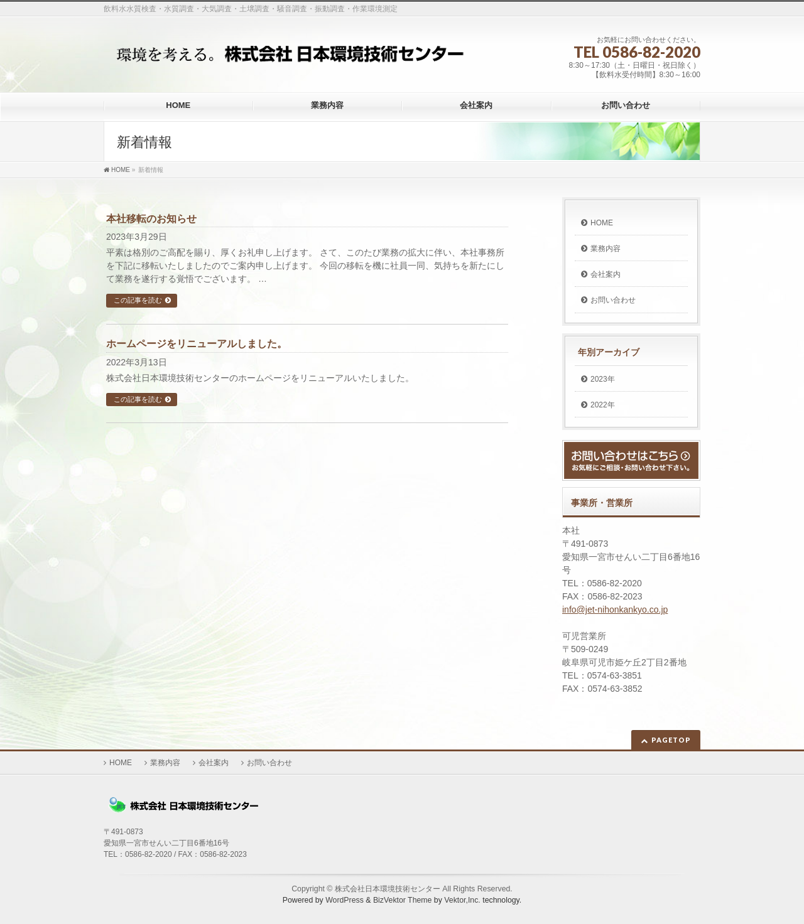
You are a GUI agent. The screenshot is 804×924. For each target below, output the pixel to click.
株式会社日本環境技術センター (387, 888)
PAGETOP (671, 740)
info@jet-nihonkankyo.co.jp (615, 609)
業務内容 (605, 248)
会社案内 (605, 274)
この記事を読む (138, 300)
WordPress (344, 900)
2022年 (602, 404)
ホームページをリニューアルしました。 (196, 343)
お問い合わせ (613, 300)
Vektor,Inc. (462, 900)
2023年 (602, 379)
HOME (601, 222)
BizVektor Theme (402, 900)
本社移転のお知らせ (151, 218)
